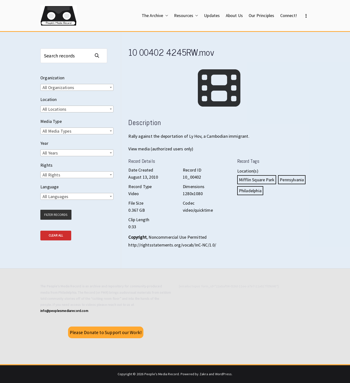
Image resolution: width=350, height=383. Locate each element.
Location (48, 99)
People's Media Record (161, 374)
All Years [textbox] (50, 153)
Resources (186, 15)
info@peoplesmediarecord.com (64, 311)
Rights (46, 165)
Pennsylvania (292, 179)
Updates (212, 15)
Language (49, 187)
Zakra (204, 374)
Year (44, 143)
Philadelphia (250, 190)
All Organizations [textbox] (58, 87)
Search (99, 56)
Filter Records (56, 214)
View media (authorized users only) (160, 149)
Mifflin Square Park (256, 179)
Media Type (51, 121)
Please (106, 332)
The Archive (155, 15)
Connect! (288, 15)
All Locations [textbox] (54, 109)
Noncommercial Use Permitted (178, 237)
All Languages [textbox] (55, 196)
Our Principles (261, 15)
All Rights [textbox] (51, 175)
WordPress (223, 374)
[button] (165, 15)
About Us (234, 15)
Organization (52, 78)
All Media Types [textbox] (57, 131)
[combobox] (77, 87)
